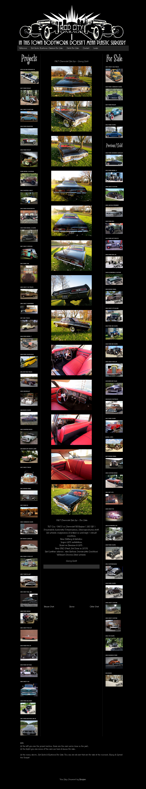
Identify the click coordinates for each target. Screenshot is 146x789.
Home (71, 606)
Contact (86, 48)
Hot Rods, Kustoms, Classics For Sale (47, 48)
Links (95, 48)
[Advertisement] (71, 587)
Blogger (82, 779)
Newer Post (49, 606)
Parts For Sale (73, 48)
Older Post (94, 606)
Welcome (23, 48)
